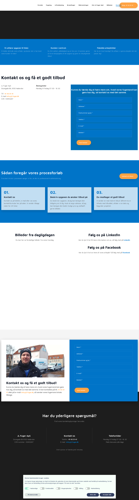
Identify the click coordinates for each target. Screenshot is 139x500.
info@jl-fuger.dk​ (13, 96)
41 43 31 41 (72, 439)
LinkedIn (127, 240)
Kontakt (118, 5)
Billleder (110, 5)
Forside (40, 5)
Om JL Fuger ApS (97, 5)
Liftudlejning (59, 5)
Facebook (126, 253)
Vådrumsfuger (83, 5)
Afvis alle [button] (93, 494)
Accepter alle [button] (107, 494)
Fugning (49, 5)
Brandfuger (71, 5)
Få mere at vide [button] (33, 494)
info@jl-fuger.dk (27, 392)
